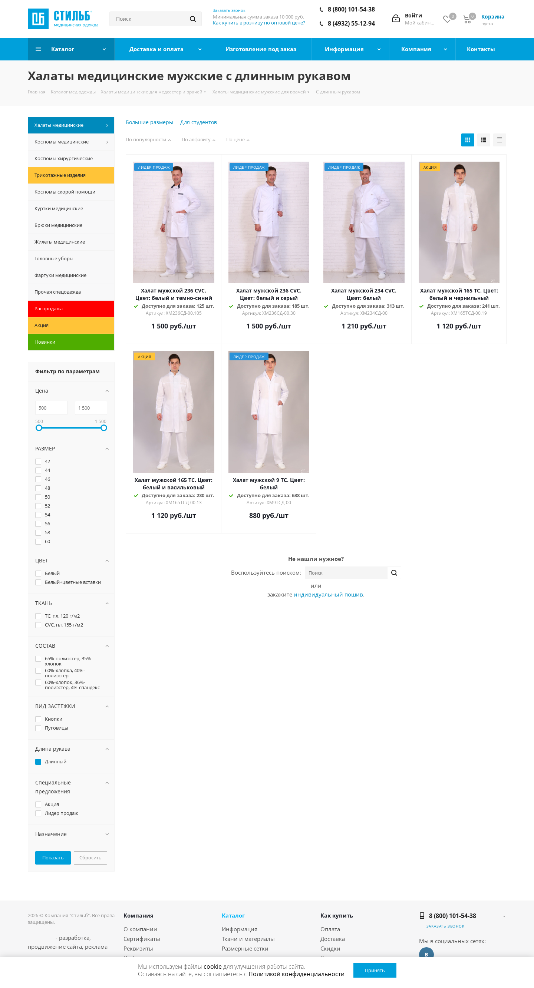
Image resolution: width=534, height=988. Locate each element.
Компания (138, 915)
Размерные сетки (245, 948)
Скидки (330, 948)
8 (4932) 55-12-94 (351, 23)
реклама (96, 946)
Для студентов (198, 122)
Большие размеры (149, 122)
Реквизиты (138, 948)
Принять (375, 970)
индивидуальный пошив (328, 594)
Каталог (233, 915)
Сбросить (90, 857)
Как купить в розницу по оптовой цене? (259, 22)
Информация (239, 929)
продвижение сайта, (55, 946)
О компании (140, 929)
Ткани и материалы (248, 938)
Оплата (330, 929)
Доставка (332, 938)
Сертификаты (141, 938)
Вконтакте (426, 954)
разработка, (75, 937)
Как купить (336, 915)
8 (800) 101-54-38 (351, 9)
